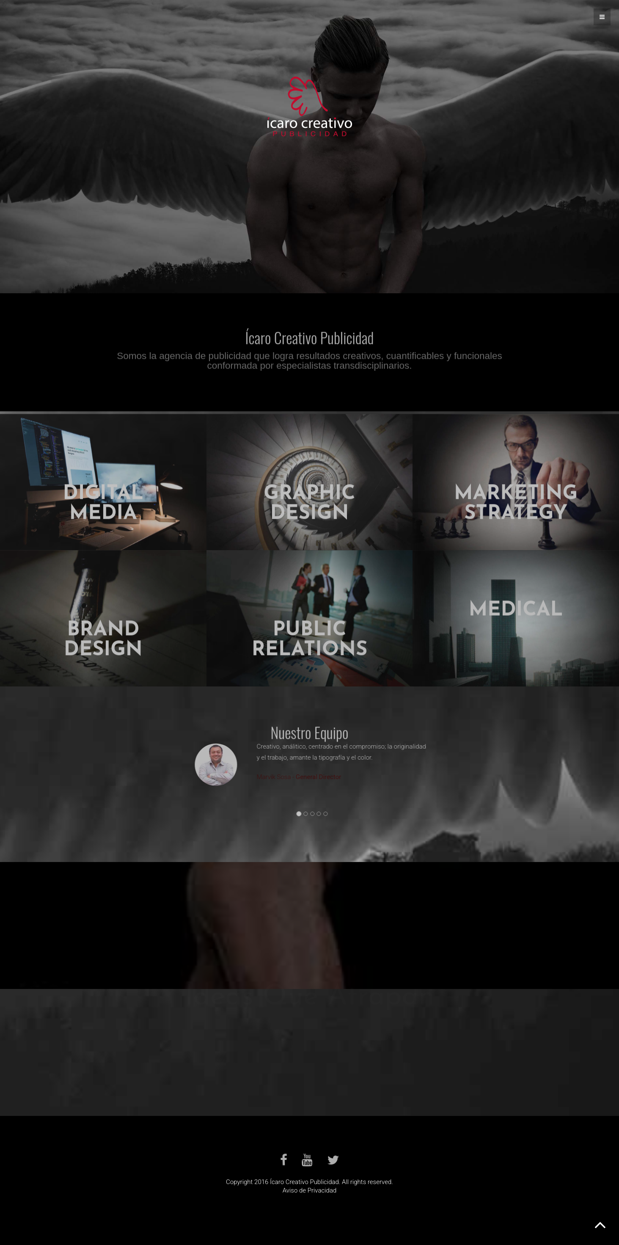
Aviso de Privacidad (310, 1190)
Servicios (309, 218)
